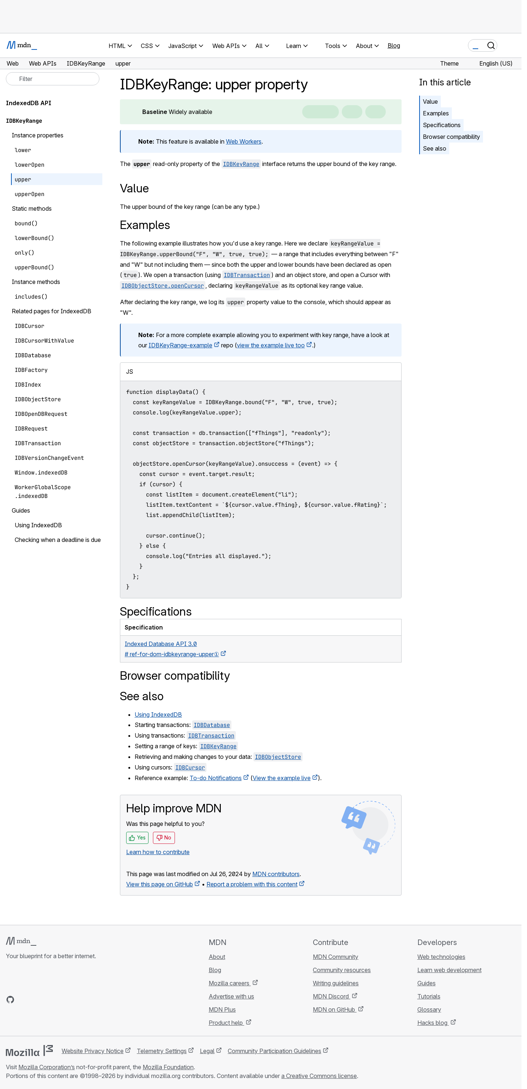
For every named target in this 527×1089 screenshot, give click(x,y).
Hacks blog (433, 1022)
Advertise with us (231, 996)
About (217, 956)
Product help (226, 1022)
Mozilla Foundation (168, 1067)
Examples (436, 113)
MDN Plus (222, 1009)
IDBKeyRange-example (180, 345)
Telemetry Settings (162, 1051)
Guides (426, 983)
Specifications (442, 125)
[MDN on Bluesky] (23, 999)
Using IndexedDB (158, 714)
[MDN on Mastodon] (49, 999)
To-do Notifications (216, 778)
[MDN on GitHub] (10, 999)
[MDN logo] (21, 941)
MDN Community (335, 956)
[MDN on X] (36, 999)
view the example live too (271, 345)
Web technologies (441, 956)
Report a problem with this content (251, 884)
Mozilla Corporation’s (46, 1067)
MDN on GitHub (334, 1009)
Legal (207, 1051)
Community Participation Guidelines (274, 1051)
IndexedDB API (28, 103)
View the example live (282, 778)
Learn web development (449, 970)
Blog (394, 45)
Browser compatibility (451, 136)
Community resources (342, 970)
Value (430, 101)
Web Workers (243, 141)
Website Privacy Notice (93, 1051)
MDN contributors (276, 874)
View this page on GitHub (159, 884)
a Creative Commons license (319, 1075)
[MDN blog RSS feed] (63, 999)
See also (434, 148)
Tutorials (428, 996)
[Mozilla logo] (29, 1050)
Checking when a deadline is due (58, 539)
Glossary (429, 1009)
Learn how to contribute (158, 852)
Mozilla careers (230, 983)
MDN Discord (331, 996)
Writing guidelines (336, 983)
